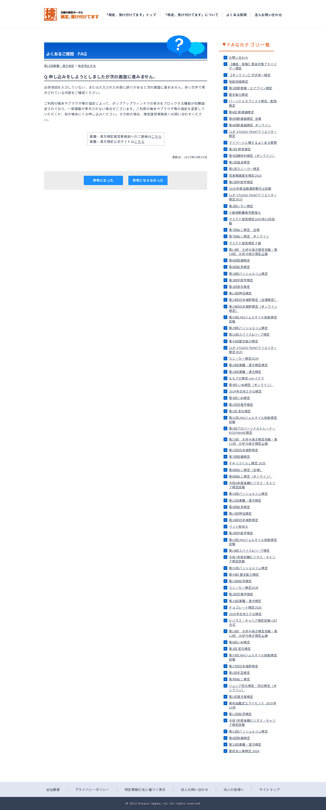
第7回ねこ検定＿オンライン (249, 236)
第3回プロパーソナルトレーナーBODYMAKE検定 (252, 430)
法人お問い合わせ (268, 14)
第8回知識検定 (239, 738)
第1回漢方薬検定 (241, 696)
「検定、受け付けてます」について (191, 14)
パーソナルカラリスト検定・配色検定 (253, 103)
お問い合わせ (238, 57)
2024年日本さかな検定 (245, 391)
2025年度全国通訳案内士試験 (250, 188)
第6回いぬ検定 (239, 642)
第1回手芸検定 (239, 672)
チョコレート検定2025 (245, 607)
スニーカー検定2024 (244, 358)
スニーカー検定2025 (244, 587)
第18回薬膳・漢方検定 (59, 66)
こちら (156, 136)
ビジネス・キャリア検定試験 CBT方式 (253, 622)
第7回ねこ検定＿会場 (244, 229)
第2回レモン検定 (241, 206)
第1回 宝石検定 (240, 411)
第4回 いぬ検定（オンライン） (251, 385)
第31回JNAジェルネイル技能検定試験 (253, 419)
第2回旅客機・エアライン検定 (250, 88)
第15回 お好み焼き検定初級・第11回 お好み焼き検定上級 (253, 441)
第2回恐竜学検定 (241, 594)
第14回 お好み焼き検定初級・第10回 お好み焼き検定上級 (253, 251)
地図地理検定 (238, 81)
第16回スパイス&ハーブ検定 (249, 550)
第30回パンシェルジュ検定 (248, 493)
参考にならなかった (148, 180)
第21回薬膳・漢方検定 (245, 500)
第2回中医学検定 (241, 280)
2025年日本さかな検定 (245, 614)
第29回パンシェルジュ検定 (248, 328)
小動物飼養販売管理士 (245, 212)
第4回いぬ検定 (239, 398)
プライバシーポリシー (92, 789)
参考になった (103, 180)
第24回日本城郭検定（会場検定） (253, 299)
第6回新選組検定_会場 (245, 118)
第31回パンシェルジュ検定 (248, 568)
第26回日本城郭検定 (243, 520)
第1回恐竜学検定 (241, 404)
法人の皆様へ (234, 789)
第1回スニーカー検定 (244, 168)
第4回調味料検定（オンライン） (252, 155)
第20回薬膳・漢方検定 (245, 371)
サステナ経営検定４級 (245, 243)
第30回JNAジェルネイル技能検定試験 (253, 319)
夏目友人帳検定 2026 (244, 751)
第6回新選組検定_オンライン (250, 125)
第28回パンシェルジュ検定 (248, 273)
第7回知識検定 (239, 456)
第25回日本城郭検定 (243, 450)
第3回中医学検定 (241, 533)
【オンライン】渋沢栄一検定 (249, 75)
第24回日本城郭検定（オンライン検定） (253, 308)
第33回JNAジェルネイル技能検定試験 (253, 657)
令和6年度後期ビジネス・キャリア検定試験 (252, 485)
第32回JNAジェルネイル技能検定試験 (253, 542)
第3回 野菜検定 (240, 149)
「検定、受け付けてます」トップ (130, 14)
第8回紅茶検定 (239, 267)
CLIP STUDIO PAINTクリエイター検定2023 (253, 197)
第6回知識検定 (239, 260)
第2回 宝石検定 (240, 648)
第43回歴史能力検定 (243, 341)
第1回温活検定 (239, 162)
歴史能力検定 (238, 94)
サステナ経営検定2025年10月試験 (252, 221)
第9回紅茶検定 (239, 507)
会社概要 (53, 789)
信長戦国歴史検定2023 (245, 175)
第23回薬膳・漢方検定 (245, 744)
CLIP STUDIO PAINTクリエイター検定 (253, 133)
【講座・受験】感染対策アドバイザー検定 (253, 66)
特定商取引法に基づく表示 (145, 789)
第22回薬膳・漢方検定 (245, 601)
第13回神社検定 (240, 513)
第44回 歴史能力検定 (244, 574)
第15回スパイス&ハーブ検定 (249, 334)
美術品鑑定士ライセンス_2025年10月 (252, 705)
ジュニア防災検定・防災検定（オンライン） (253, 687)
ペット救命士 (238, 526)
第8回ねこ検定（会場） (246, 470)
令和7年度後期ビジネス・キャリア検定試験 (252, 722)
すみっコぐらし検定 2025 (247, 463)
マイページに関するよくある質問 (253, 142)
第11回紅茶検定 (240, 714)
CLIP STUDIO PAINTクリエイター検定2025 (253, 349)
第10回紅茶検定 (240, 581)
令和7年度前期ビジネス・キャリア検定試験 (252, 559)
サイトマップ (269, 789)
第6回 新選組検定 (241, 112)
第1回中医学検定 (241, 182)
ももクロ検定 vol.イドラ (246, 378)
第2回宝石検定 (239, 286)
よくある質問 (236, 14)
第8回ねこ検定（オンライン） (250, 476)
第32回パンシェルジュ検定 (248, 731)
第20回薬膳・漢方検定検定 (248, 365)
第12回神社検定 (240, 293)
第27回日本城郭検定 (243, 666)
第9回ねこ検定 (239, 679)
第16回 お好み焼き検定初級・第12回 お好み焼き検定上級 (253, 633)
